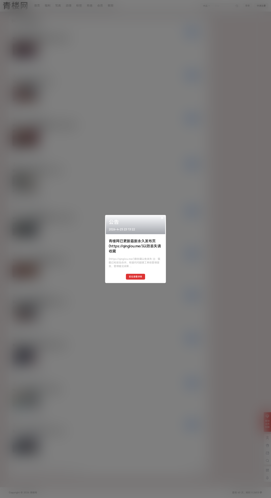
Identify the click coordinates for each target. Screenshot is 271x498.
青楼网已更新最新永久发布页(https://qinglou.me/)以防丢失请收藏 (135, 246)
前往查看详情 (135, 276)
